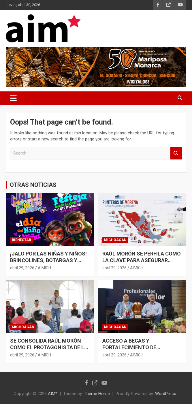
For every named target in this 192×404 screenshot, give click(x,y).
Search (176, 153)
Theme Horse (97, 393)
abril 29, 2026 (22, 268)
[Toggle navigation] (13, 98)
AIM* (52, 393)
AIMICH (44, 268)
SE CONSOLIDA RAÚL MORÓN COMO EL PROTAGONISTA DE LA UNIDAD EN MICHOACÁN (49, 347)
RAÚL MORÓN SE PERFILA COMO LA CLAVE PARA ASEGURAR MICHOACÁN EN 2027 (141, 260)
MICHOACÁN (115, 240)
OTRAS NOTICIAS (33, 184)
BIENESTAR (21, 240)
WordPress (165, 393)
